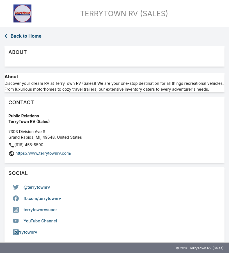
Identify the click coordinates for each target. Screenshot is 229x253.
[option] (114, 187)
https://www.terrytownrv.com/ (42, 153)
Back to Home (23, 36)
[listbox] (114, 209)
